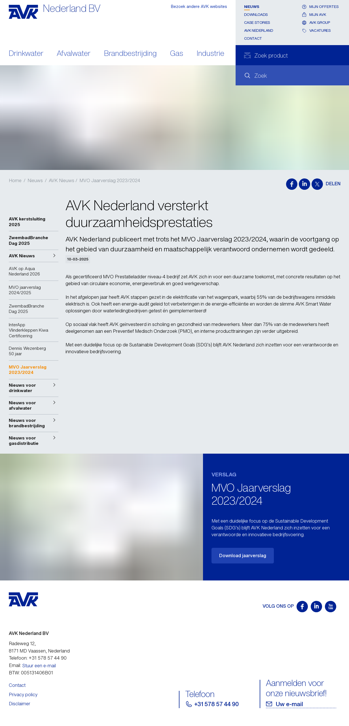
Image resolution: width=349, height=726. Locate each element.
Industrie (210, 53)
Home (15, 180)
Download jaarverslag (242, 555)
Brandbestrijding (130, 53)
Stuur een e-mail (39, 665)
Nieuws (251, 6)
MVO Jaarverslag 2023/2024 (109, 180)
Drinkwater (26, 53)
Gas (176, 53)
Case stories (257, 22)
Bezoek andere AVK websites (199, 6)
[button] (33, 256)
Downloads (256, 14)
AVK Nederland (258, 30)
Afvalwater (73, 53)
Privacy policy (23, 694)
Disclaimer (19, 703)
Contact (253, 38)
